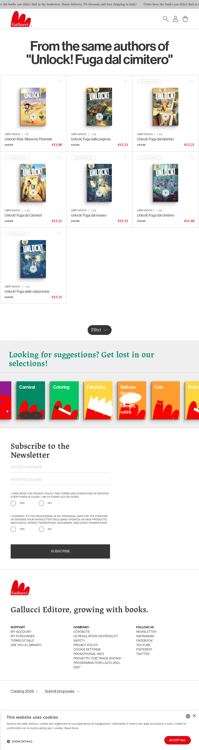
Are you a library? (26, 645)
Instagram (145, 636)
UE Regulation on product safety (95, 639)
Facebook (144, 641)
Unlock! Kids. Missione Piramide (28, 139)
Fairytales (108, 387)
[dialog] (99, 730)
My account (21, 632)
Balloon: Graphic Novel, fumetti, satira (140, 399)
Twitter (142, 654)
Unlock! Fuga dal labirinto (155, 139)
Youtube (143, 645)
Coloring (73, 387)
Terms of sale (22, 641)
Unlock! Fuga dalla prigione (91, 139)
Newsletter (146, 632)
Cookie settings (87, 649)
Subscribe (60, 551)
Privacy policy (85, 645)
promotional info (88, 654)
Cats (170, 387)
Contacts (81, 632)
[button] (20, 741)
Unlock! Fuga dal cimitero (155, 215)
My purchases (23, 636)
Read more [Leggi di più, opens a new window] (71, 728)
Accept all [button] (177, 740)
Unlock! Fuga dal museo (88, 215)
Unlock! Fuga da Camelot (23, 215)
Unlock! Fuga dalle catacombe (27, 291)
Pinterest (144, 649)
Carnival (39, 387)
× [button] (194, 716)
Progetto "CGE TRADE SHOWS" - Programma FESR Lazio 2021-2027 (98, 663)
